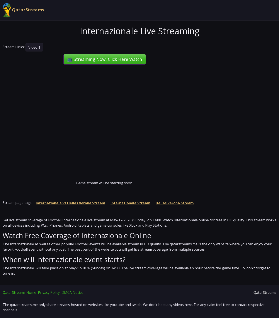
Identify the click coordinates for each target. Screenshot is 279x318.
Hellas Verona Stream (175, 203)
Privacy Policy (49, 292)
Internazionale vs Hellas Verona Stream (70, 203)
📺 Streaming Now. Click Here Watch (104, 59)
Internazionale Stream (130, 203)
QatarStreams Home (19, 292)
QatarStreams (23, 10)
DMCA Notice (72, 292)
